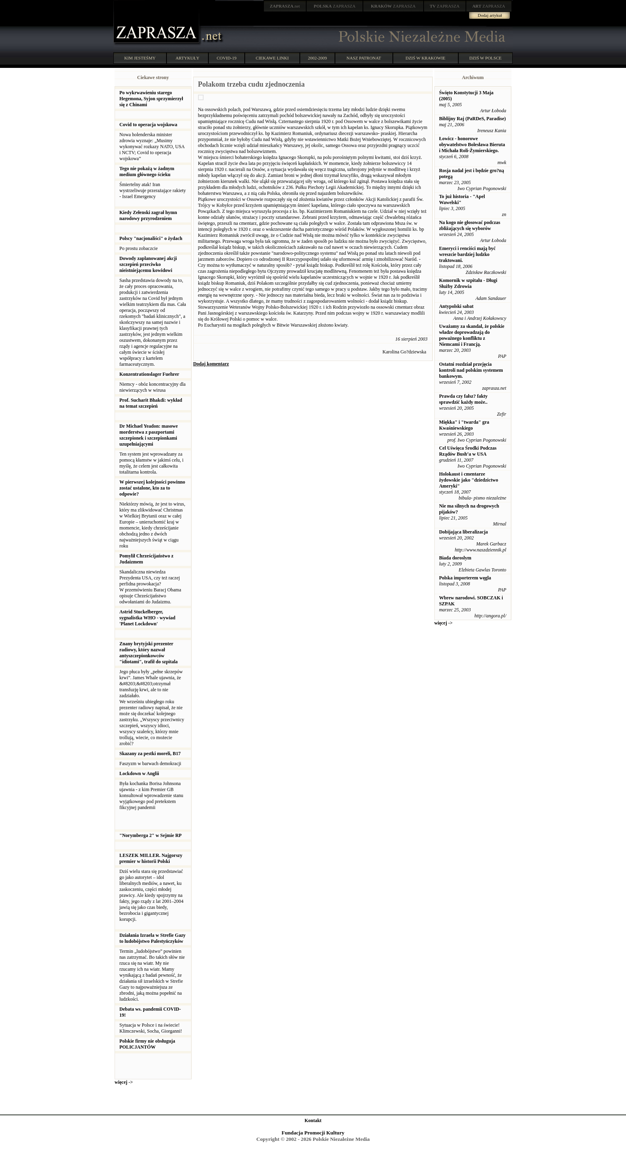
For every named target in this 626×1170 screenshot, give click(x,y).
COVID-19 (227, 58)
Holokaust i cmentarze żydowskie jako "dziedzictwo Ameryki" (468, 480)
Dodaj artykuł (490, 15)
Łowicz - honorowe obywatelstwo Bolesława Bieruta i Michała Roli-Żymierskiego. (472, 144)
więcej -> (124, 1082)
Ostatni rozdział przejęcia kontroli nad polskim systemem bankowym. (471, 370)
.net (285, 6)
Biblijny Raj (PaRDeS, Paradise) (472, 118)
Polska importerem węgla (465, 578)
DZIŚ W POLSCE (485, 58)
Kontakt (313, 1120)
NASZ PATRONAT (364, 58)
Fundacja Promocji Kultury (312, 1133)
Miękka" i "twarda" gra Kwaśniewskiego (464, 425)
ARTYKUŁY (188, 58)
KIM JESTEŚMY (140, 58)
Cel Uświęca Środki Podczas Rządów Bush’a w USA (468, 451)
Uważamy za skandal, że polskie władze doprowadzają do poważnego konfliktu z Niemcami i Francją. (472, 335)
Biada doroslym (455, 558)
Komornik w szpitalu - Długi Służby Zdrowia (468, 283)
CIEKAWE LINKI (272, 58)
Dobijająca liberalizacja (463, 532)
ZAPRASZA (335, 6)
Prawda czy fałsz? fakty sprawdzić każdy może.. (463, 399)
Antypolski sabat (456, 306)
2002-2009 (317, 58)
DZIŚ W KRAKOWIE (426, 58)
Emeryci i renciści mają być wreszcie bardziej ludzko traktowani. (467, 254)
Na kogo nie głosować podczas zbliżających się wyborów (469, 225)
